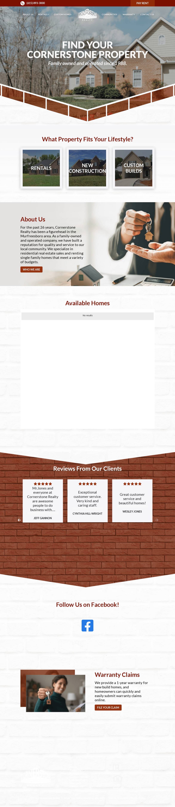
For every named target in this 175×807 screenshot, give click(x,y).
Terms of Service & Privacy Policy (127, 798)
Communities (109, 14)
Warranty (129, 14)
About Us (28, 14)
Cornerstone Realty (49, 798)
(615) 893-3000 (32, 3)
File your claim (108, 721)
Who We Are (31, 283)
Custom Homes (62, 14)
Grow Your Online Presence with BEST (84, 798)
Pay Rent (143, 3)
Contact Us (147, 14)
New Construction (87, 182)
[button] (19, 534)
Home (73, 767)
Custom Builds (134, 182)
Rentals (42, 14)
